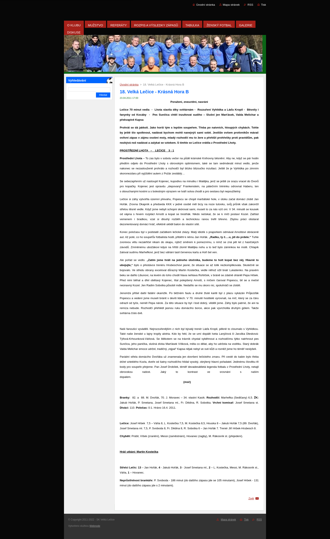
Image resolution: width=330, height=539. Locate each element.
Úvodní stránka (205, 4)
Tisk (263, 4)
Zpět (251, 498)
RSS (250, 4)
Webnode (94, 525)
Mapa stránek (231, 4)
